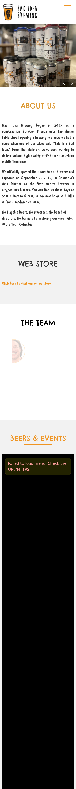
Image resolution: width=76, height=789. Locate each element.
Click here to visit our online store (26, 283)
